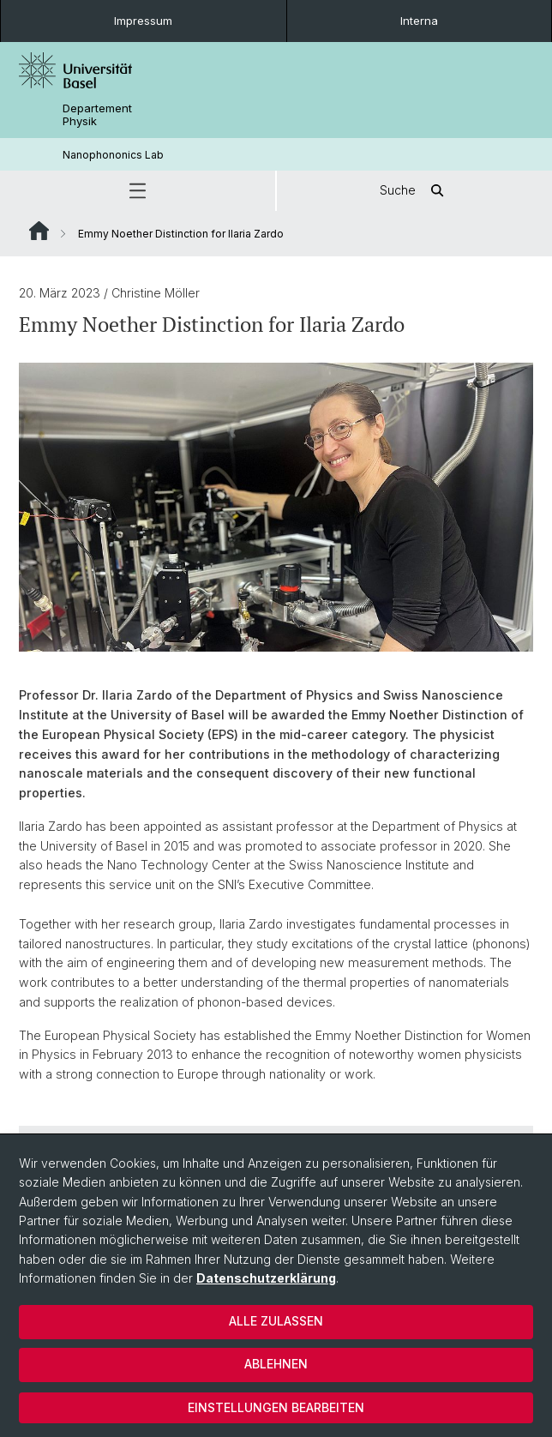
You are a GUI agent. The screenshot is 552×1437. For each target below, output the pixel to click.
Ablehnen (276, 1363)
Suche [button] (415, 191)
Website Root (39, 230)
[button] (137, 191)
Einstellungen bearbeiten (276, 1407)
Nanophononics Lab (113, 154)
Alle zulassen (276, 1321)
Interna (419, 20)
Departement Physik (97, 115)
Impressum (143, 20)
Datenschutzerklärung (266, 1278)
